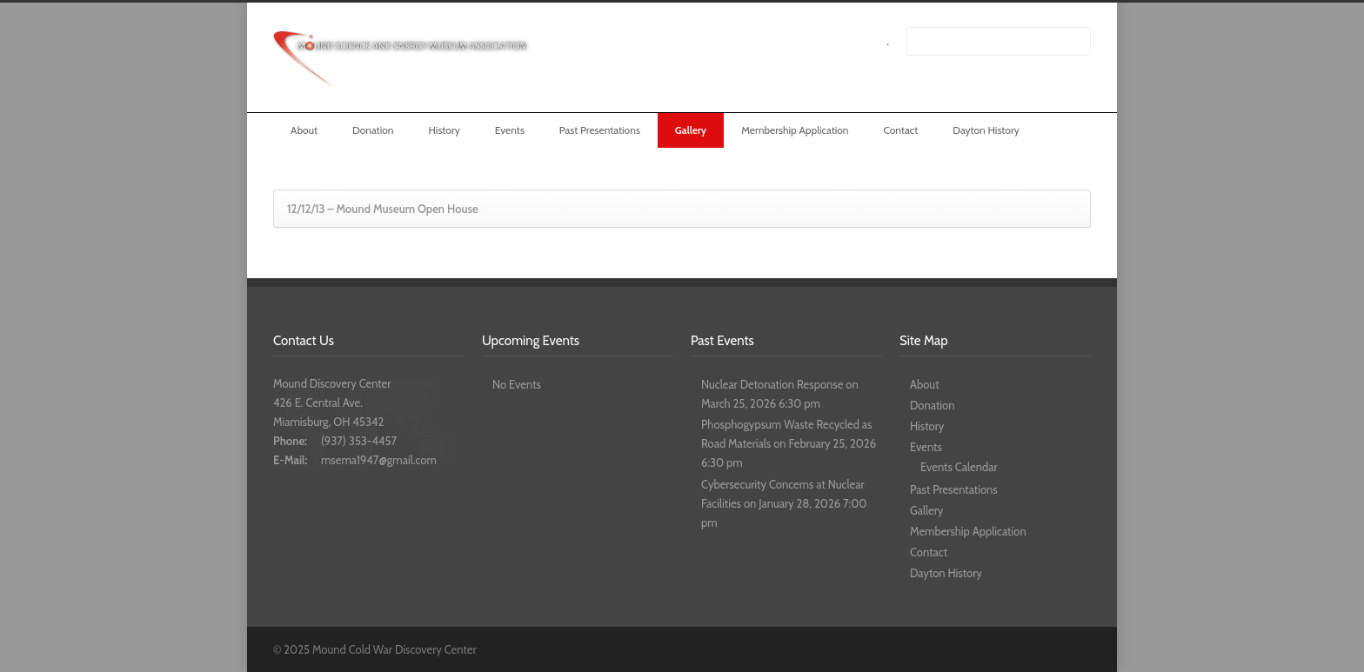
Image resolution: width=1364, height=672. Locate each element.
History (443, 129)
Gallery (690, 129)
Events (510, 129)
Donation (373, 129)
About (304, 129)
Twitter (1003, 648)
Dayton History (986, 129)
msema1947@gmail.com (379, 460)
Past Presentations (599, 129)
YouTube (1073, 648)
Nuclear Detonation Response (772, 384)
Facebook (1038, 648)
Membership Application (794, 129)
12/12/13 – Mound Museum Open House (382, 209)
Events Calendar (959, 467)
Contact (901, 129)
